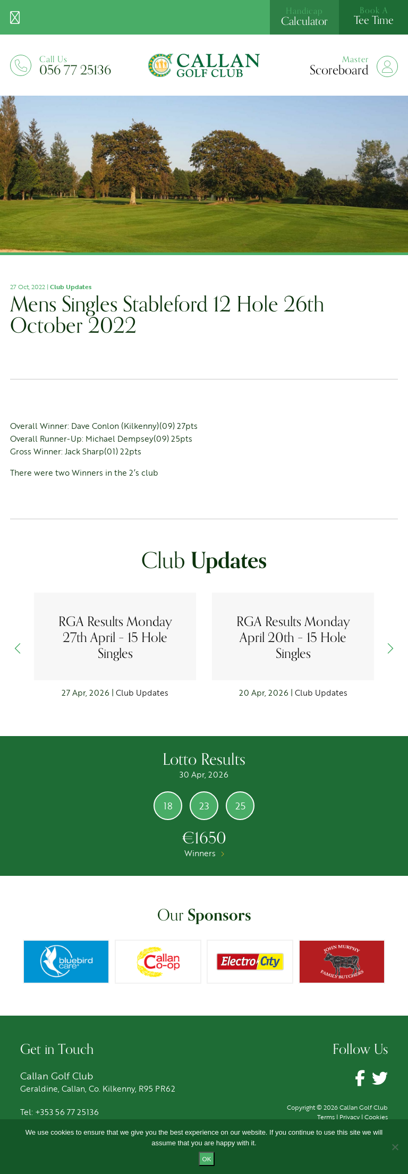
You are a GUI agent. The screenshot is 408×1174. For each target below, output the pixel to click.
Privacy (349, 1116)
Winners (204, 853)
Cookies (376, 1116)
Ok (206, 1158)
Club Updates (70, 286)
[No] (394, 1147)
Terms (326, 1116)
